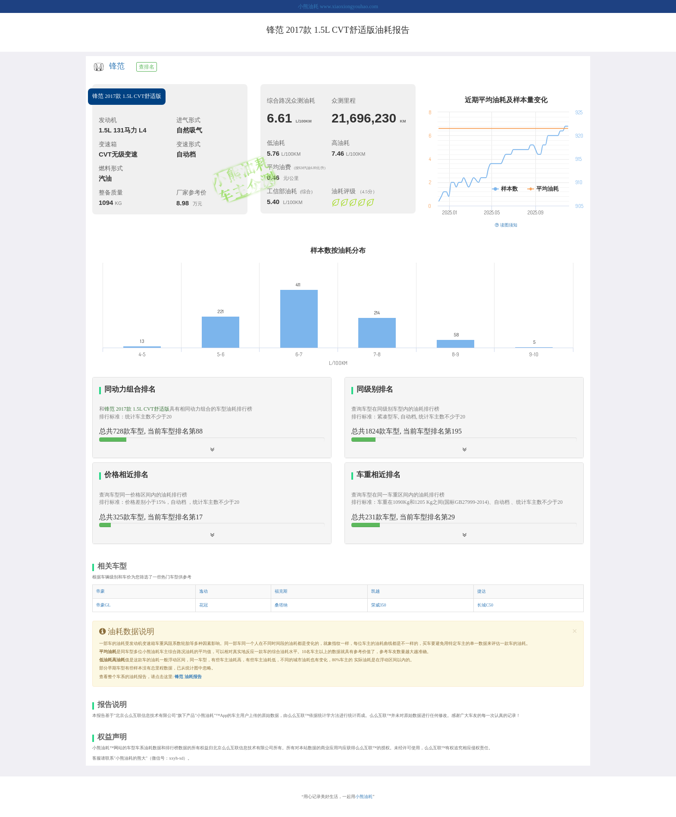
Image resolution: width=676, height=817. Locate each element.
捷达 (481, 591)
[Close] (574, 631)
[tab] (212, 417)
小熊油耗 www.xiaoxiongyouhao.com (338, 6)
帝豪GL (103, 605)
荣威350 (378, 605)
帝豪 (100, 591)
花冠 (203, 605)
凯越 (375, 591)
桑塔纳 (281, 605)
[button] (464, 417)
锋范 (117, 66)
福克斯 (281, 591)
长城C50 (485, 605)
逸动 (203, 591)
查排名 (146, 67)
